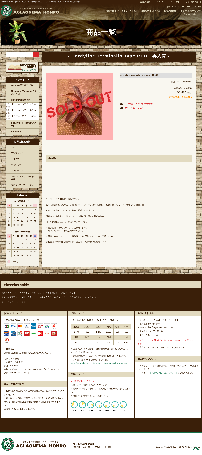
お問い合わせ (170, 11)
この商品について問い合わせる (136, 103)
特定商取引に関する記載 (190, 11)
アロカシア (16, 147)
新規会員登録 (145, 2)
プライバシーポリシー (191, 14)
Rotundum (16, 131)
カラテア (15, 159)
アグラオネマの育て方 (127, 11)
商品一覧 (110, 11)
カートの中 (175, 2)
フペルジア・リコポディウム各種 (24, 178)
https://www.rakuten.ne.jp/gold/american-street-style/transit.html (99, 363)
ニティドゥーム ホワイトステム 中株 (22, 105)
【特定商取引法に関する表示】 (44, 292)
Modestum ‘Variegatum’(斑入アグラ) (23, 92)
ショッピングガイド (193, 2)
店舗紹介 (145, 11)
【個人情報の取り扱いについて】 (163, 373)
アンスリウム (17, 153)
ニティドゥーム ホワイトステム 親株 (22, 117)
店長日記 (156, 11)
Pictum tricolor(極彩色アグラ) (23, 124)
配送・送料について (131, 108)
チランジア (16, 165)
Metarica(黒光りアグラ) (22, 85)
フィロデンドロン (19, 171)
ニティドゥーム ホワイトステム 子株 (22, 111)
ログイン (160, 2)
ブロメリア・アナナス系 (22, 185)
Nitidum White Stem (20, 100)
